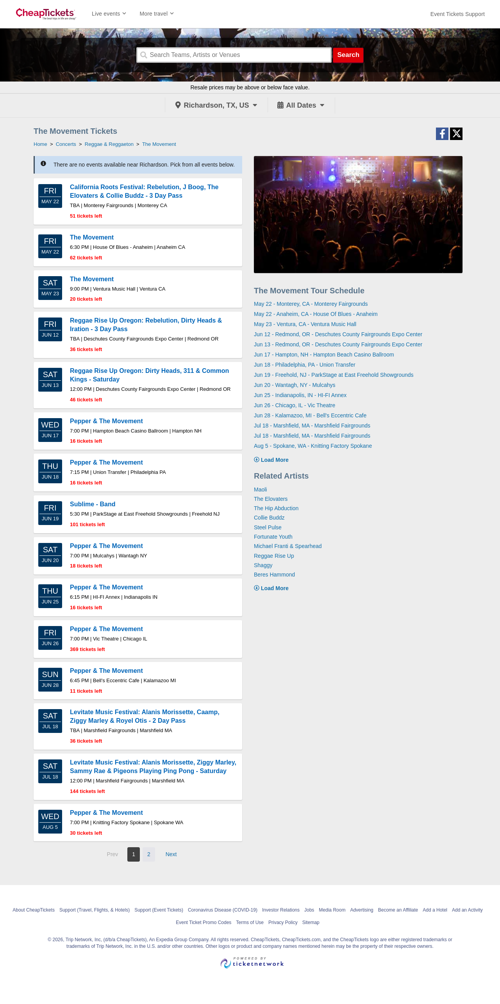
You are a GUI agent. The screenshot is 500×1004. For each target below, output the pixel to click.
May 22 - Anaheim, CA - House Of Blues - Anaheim (316, 314)
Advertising (361, 910)
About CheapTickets (33, 910)
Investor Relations (281, 910)
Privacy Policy (283, 922)
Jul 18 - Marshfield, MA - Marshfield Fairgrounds (312, 425)
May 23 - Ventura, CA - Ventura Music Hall (305, 324)
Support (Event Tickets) (158, 910)
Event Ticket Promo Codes (203, 922)
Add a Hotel (435, 910)
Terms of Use (250, 922)
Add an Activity (467, 910)
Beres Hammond (274, 574)
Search (348, 55)
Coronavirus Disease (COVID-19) (222, 910)
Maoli (260, 489)
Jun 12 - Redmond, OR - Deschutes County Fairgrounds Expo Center (338, 334)
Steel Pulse (268, 527)
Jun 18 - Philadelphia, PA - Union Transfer (304, 365)
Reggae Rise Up (274, 556)
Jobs (309, 910)
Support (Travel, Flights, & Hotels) (94, 910)
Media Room (332, 910)
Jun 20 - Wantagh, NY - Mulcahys (295, 385)
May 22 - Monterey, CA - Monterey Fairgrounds (311, 304)
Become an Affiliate (398, 910)
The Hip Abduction (276, 508)
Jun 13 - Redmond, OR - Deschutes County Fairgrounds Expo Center (338, 344)
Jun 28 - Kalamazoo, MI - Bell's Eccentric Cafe (310, 415)
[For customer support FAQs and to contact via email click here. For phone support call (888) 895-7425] (458, 14)
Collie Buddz (269, 517)
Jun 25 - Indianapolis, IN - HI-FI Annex (300, 395)
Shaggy (263, 565)
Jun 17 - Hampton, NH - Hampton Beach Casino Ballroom (324, 354)
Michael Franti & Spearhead (288, 546)
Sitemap (311, 922)
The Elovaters (271, 499)
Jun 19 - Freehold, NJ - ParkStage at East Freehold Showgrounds (334, 375)
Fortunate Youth (273, 537)
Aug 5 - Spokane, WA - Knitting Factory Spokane (313, 446)
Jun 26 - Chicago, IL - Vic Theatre (294, 405)
